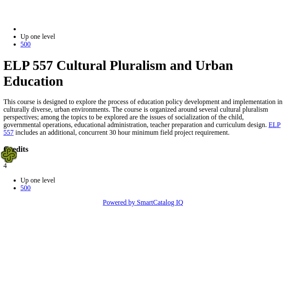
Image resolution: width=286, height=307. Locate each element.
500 (25, 44)
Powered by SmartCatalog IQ (143, 202)
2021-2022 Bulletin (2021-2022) (64, 28)
